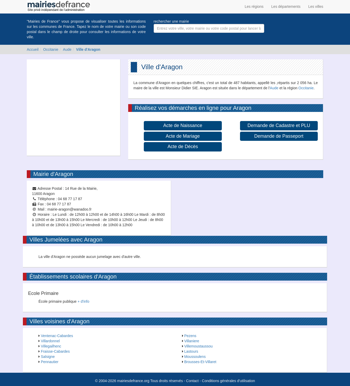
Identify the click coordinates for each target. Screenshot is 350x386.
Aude (67, 49)
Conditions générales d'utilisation (228, 381)
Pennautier (50, 362)
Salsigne (48, 357)
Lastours (191, 351)
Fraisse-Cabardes (55, 351)
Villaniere (191, 341)
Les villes (315, 6)
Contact (192, 381)
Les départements (285, 6)
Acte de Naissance (182, 125)
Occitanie (50, 49)
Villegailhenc (51, 346)
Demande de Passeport (278, 136)
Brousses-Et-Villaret (200, 362)
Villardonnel (50, 341)
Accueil (32, 49)
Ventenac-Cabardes (57, 336)
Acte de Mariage (183, 136)
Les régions (254, 6)
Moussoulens (195, 357)
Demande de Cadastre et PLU (279, 125)
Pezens (190, 336)
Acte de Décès (182, 146)
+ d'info (83, 301)
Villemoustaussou (198, 346)
